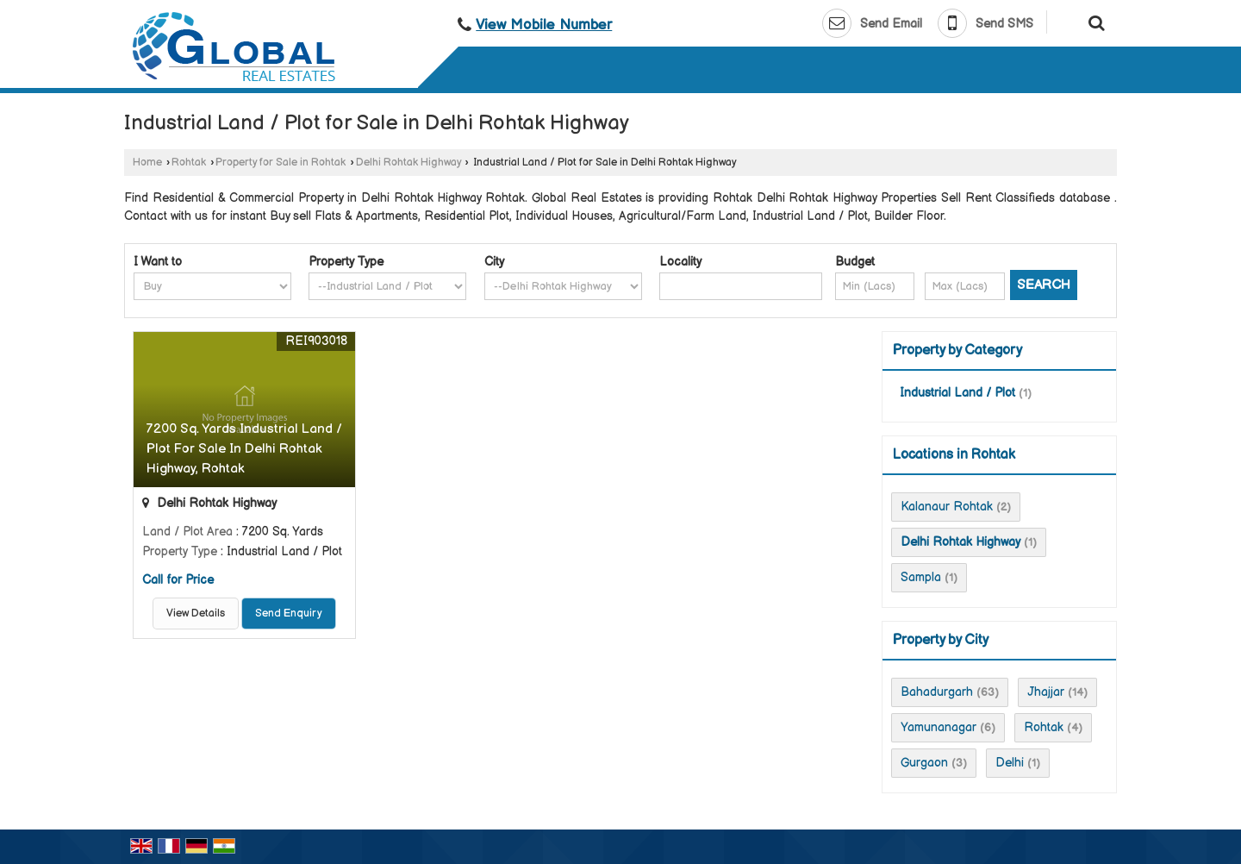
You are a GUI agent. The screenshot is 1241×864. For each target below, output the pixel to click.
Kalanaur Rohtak (947, 506)
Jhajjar (1045, 692)
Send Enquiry (288, 613)
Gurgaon (924, 762)
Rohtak (188, 162)
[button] (544, 25)
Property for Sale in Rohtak (280, 162)
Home (147, 162)
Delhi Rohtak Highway (408, 162)
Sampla (921, 577)
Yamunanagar (938, 727)
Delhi (1009, 762)
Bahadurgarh (937, 692)
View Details (195, 613)
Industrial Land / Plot (957, 392)
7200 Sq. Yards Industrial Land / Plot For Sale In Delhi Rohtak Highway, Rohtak (244, 449)
